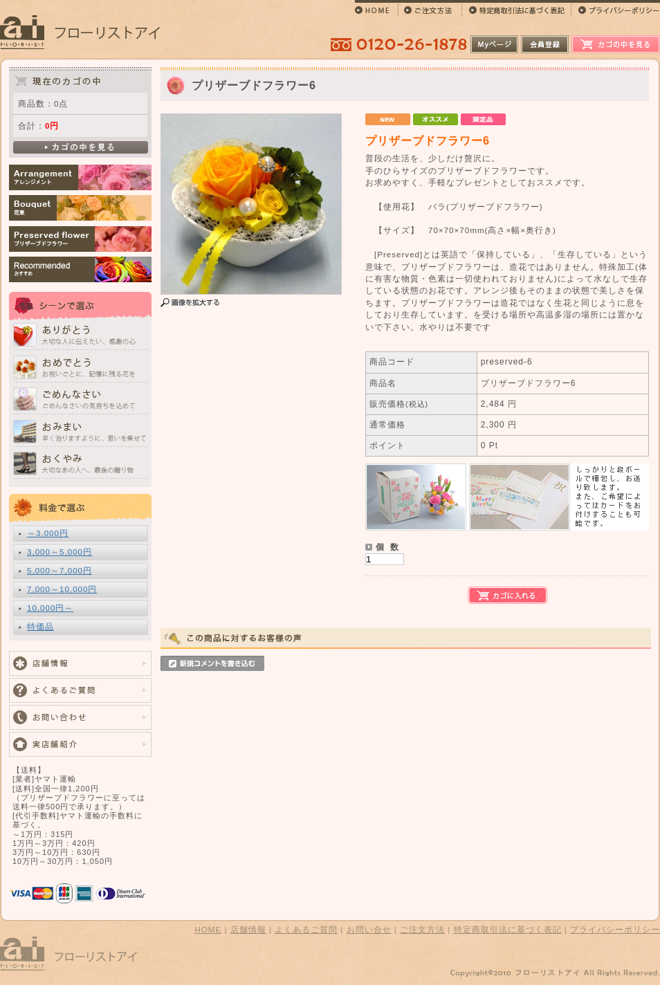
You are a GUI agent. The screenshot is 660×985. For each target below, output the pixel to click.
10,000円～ (50, 607)
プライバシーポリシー (615, 929)
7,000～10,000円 (62, 588)
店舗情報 (248, 929)
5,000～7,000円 (59, 570)
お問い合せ (369, 929)
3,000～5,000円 (59, 551)
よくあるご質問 (306, 929)
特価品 (40, 626)
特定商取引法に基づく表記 (508, 929)
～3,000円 (47, 532)
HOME (207, 929)
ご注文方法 (422, 929)
